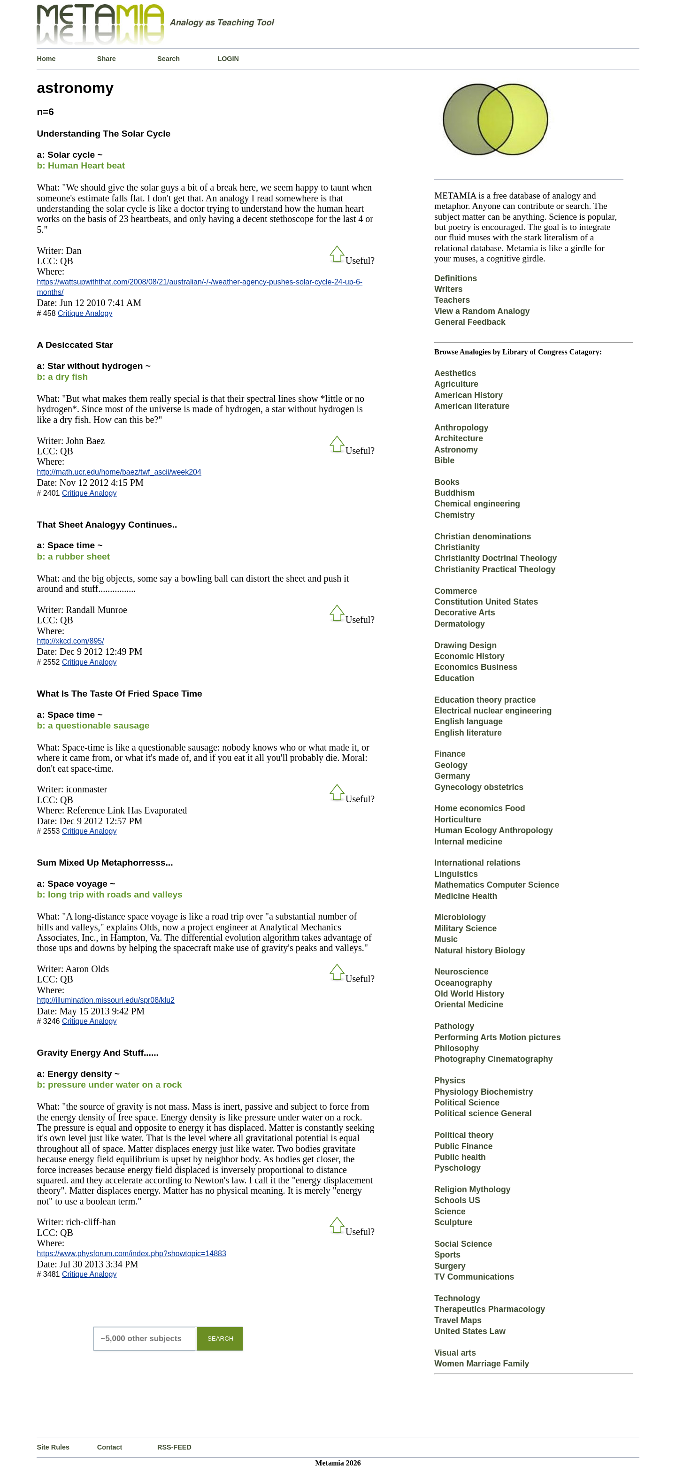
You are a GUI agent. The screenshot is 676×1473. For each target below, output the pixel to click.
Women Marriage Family (481, 1363)
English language (468, 721)
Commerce (455, 591)
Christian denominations (482, 536)
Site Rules (53, 1447)
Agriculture (456, 384)
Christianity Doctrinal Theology (495, 558)
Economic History (469, 656)
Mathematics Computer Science (496, 885)
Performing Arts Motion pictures (497, 1037)
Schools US (457, 1200)
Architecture (458, 438)
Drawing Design (465, 645)
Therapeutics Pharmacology (489, 1309)
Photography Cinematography (493, 1059)
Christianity (457, 547)
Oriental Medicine (468, 1004)
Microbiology (459, 917)
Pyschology (457, 1168)
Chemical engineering (477, 503)
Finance (449, 754)
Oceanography (463, 983)
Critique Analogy (85, 313)
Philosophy (456, 1048)
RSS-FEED (174, 1447)
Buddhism (454, 493)
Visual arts (455, 1353)
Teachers (452, 300)
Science (450, 1211)
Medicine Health (465, 896)
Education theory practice (485, 700)
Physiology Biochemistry (483, 1092)
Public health (460, 1157)
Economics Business (475, 667)
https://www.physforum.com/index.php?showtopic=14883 (131, 1254)
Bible (444, 460)
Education (454, 678)
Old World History (469, 993)
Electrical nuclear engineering (493, 710)
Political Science (466, 1102)
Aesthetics (455, 373)
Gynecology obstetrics (478, 787)
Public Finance (463, 1146)
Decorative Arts (464, 612)
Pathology (454, 1026)
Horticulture (457, 819)
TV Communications (474, 1276)
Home (46, 58)
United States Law (470, 1331)
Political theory (463, 1135)
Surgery (450, 1266)
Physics (450, 1080)
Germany (452, 776)
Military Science (465, 928)
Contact (110, 1447)
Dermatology (459, 624)
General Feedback (470, 322)
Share (106, 58)
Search (168, 58)
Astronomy (456, 449)
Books (447, 482)
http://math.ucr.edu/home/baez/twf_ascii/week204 (119, 472)
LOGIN (228, 58)
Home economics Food (479, 808)
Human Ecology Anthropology (493, 830)
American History (468, 395)
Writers (448, 289)
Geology (450, 765)
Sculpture (453, 1222)
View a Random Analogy (482, 311)
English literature (468, 732)
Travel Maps (458, 1320)
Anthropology (461, 427)
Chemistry (454, 515)
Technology (457, 1298)
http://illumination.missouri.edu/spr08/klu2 (105, 1000)
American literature (471, 406)
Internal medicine (468, 841)
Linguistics (456, 874)
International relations (477, 862)
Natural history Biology (479, 950)
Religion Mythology (472, 1189)
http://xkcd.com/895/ (70, 641)
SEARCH (220, 1338)
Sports (447, 1254)
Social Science (463, 1244)
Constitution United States (486, 601)
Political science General (482, 1113)
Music (446, 939)
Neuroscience (461, 971)
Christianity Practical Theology (494, 569)
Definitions (455, 278)
